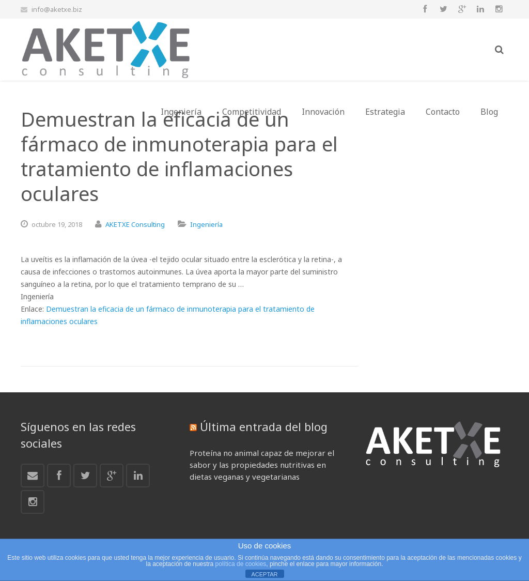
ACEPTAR (264, 574)
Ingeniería (206, 224)
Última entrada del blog (264, 426)
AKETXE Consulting (135, 224)
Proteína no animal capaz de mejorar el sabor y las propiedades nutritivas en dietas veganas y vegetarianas (262, 465)
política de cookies (241, 564)
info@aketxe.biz (57, 9)
